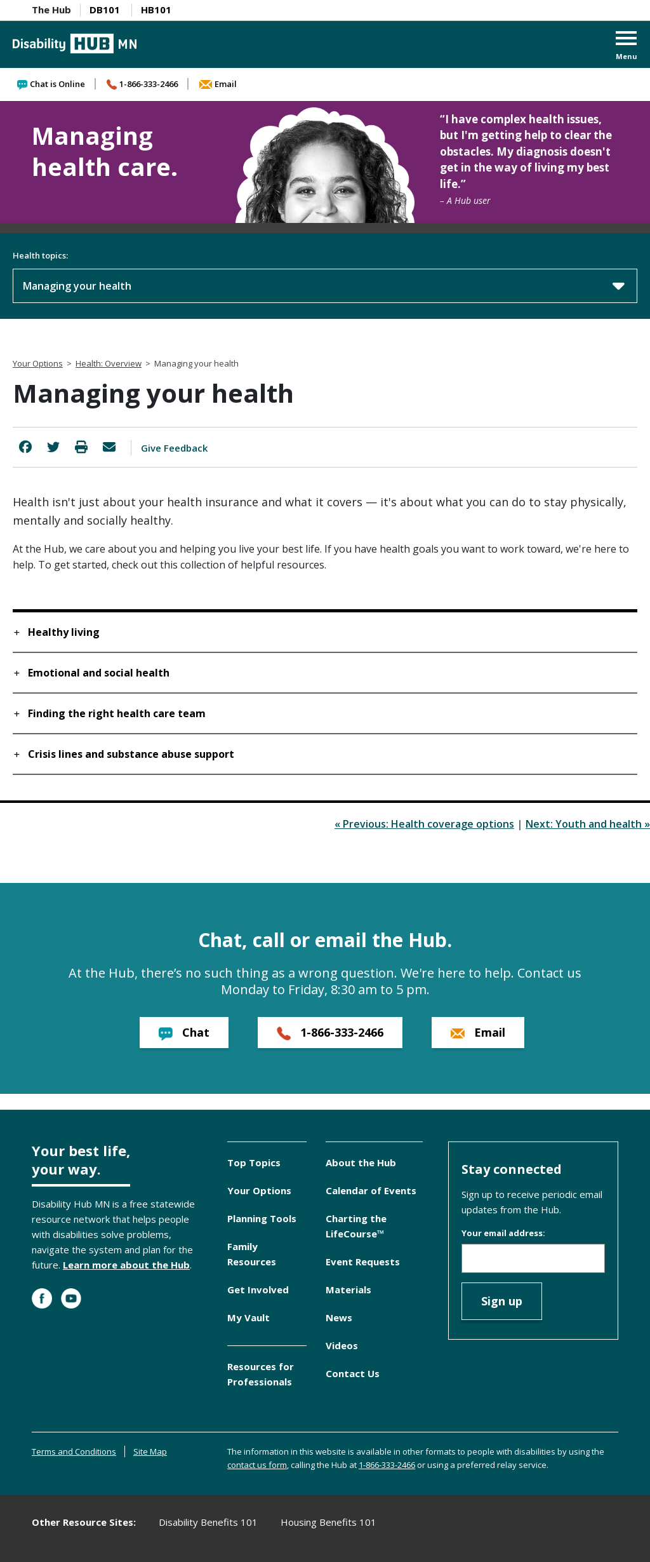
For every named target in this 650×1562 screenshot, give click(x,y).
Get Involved (258, 1289)
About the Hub (361, 1162)
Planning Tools (261, 1218)
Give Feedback (174, 447)
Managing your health (324, 285)
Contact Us (353, 1373)
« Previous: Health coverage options (424, 824)
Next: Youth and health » (588, 824)
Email (218, 84)
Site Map (150, 1451)
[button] (626, 46)
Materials (348, 1289)
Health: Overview (109, 363)
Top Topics (254, 1162)
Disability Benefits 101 (208, 1522)
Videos (342, 1345)
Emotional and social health (98, 673)
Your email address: (503, 1233)
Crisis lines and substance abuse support (131, 754)
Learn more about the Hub (126, 1264)
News (339, 1317)
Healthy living (64, 632)
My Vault (248, 1317)
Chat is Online (51, 84)
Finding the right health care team (117, 713)
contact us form (257, 1465)
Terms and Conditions (74, 1451)
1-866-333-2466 (142, 84)
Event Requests (363, 1261)
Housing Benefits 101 (328, 1522)
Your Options (38, 363)
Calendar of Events (371, 1190)
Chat (184, 1032)
